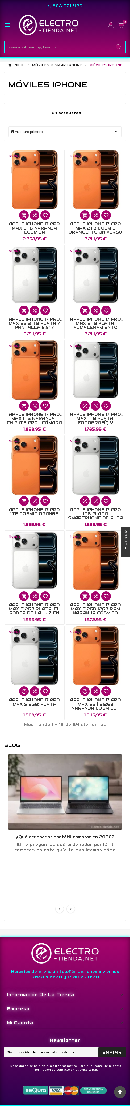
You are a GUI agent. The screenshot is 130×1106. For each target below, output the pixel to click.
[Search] (118, 47)
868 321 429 (68, 5)
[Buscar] (58, 47)
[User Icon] (111, 25)
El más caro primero (65, 131)
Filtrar (126, 543)
